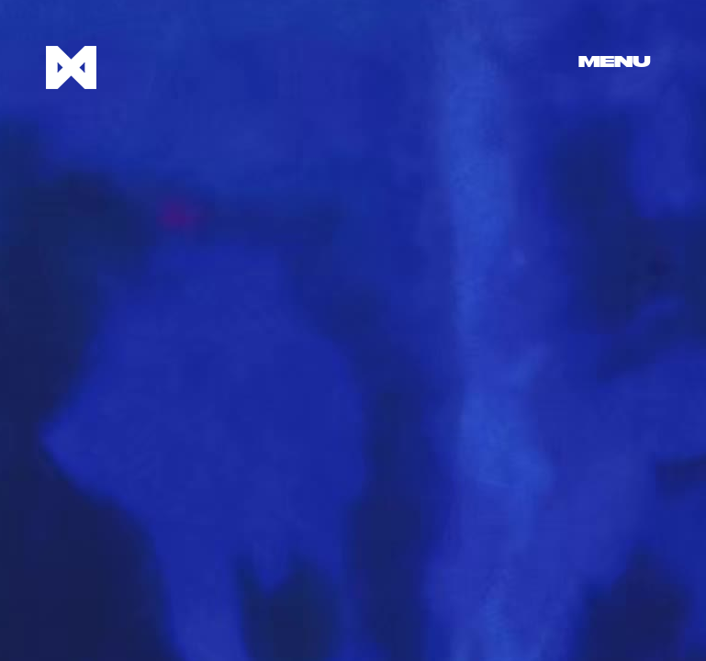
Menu (614, 62)
